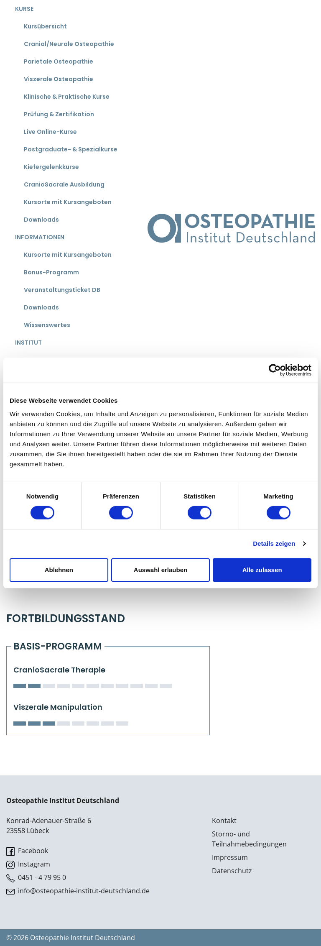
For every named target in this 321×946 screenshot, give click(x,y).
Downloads (41, 219)
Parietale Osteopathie (58, 61)
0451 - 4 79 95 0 (36, 877)
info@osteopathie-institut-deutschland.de (78, 891)
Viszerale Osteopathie (58, 79)
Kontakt (224, 820)
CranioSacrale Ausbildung (64, 184)
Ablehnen (59, 569)
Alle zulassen (262, 569)
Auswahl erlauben (160, 569)
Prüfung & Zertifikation (59, 114)
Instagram (28, 864)
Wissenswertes (47, 325)
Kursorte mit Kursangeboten (68, 202)
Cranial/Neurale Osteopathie (69, 44)
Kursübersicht (45, 26)
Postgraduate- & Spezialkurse (70, 149)
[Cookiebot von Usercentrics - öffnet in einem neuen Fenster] (274, 370)
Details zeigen (274, 543)
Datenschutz (232, 870)
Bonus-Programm (51, 272)
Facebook (27, 851)
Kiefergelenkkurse (51, 167)
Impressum (230, 857)
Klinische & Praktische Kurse (67, 96)
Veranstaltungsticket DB (62, 290)
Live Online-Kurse (50, 132)
